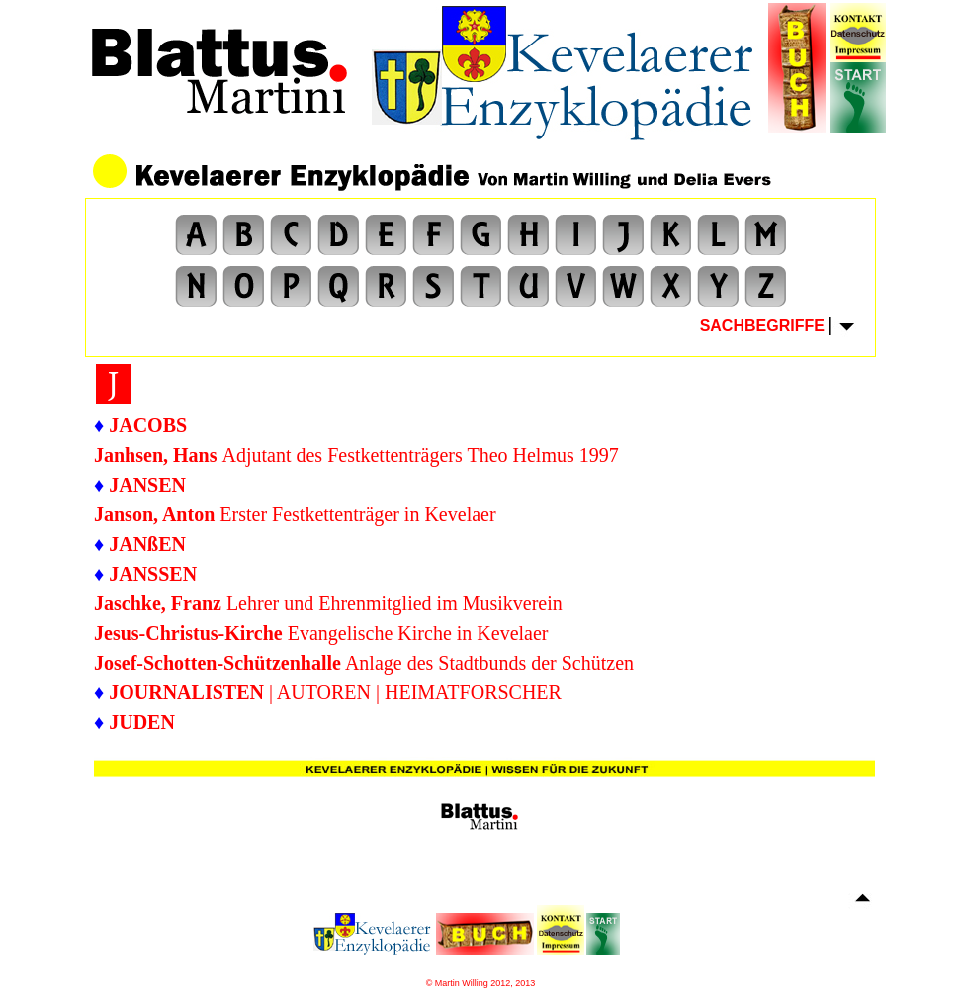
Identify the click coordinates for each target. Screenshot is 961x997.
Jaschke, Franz (160, 603)
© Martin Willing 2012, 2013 (481, 983)
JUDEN (142, 722)
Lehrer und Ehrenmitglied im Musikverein (394, 603)
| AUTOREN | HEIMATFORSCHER (335, 692)
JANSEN (147, 485)
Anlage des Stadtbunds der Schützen (364, 663)
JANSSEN (153, 574)
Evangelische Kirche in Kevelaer (321, 633)
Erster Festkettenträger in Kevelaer (295, 514)
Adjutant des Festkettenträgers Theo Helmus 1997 (356, 455)
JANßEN (147, 544)
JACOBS (148, 425)
